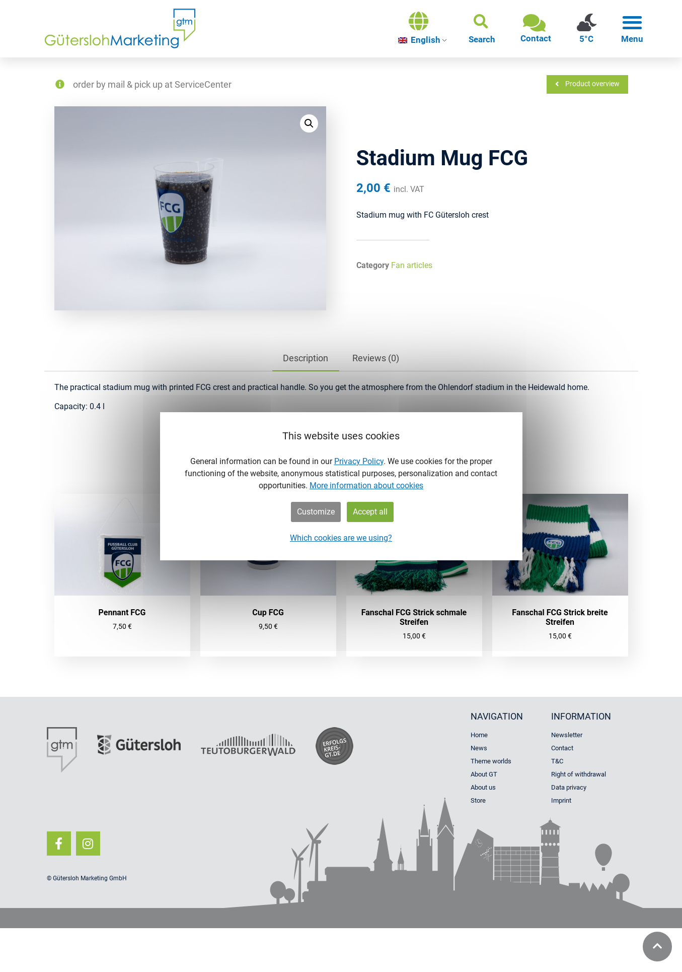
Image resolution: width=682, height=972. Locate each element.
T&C (557, 761)
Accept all (370, 511)
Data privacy (568, 787)
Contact (562, 748)
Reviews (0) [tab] (375, 358)
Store (478, 800)
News (479, 748)
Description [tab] (305, 358)
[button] (482, 29)
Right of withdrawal (578, 774)
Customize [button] (316, 511)
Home (479, 735)
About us (483, 787)
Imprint (561, 800)
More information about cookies (366, 485)
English (419, 40)
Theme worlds (491, 761)
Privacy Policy (359, 461)
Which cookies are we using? (341, 538)
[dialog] (341, 486)
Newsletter (566, 735)
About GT (484, 774)
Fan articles (411, 265)
